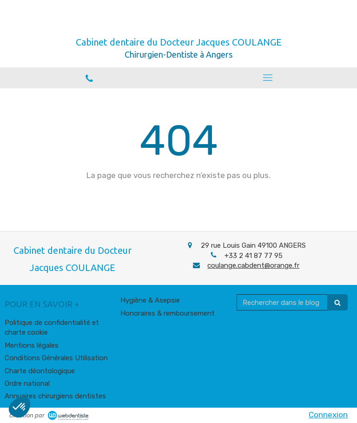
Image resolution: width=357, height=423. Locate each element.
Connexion (328, 414)
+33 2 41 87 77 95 (254, 255)
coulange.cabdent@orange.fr (253, 265)
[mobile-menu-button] (267, 77)
